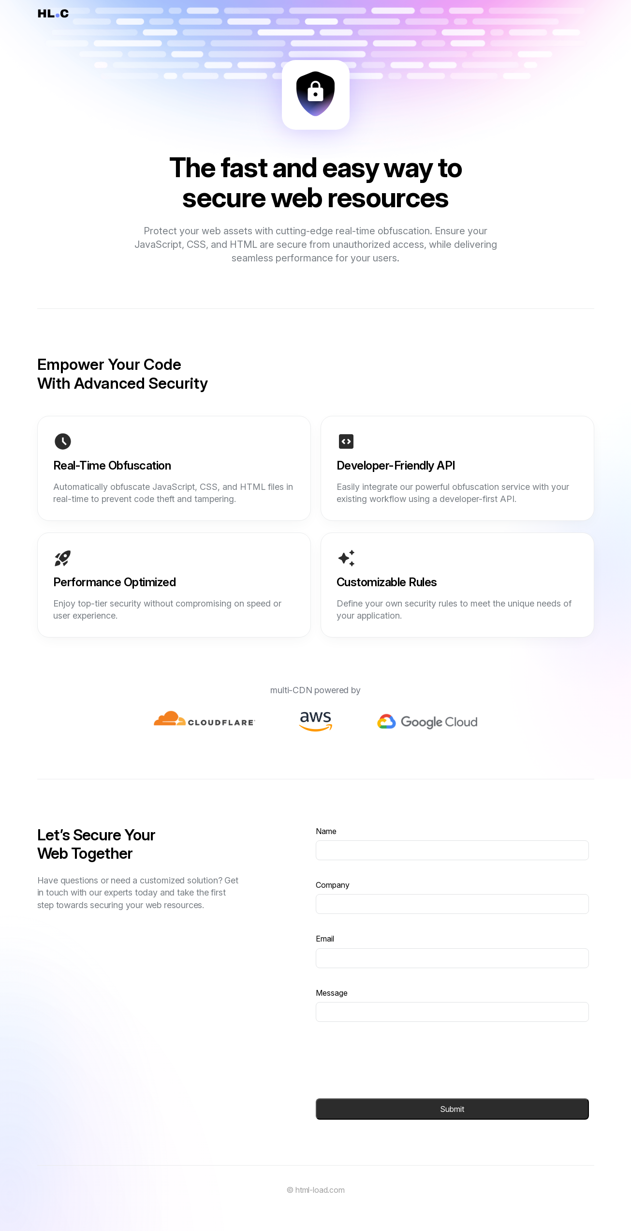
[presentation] (389, 1060)
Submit (452, 1109)
